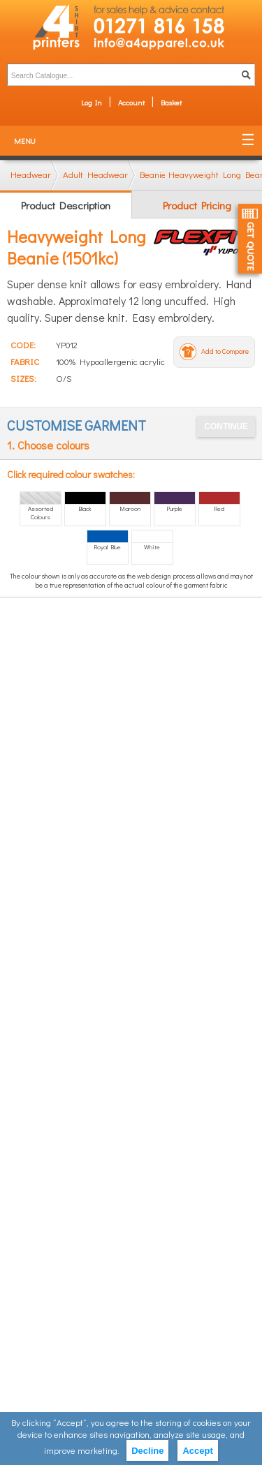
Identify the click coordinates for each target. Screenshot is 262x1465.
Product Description (65, 205)
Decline (147, 1450)
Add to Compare (225, 351)
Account (131, 102)
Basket (171, 102)
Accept (197, 1450)
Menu (25, 140)
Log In (91, 102)
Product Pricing (197, 205)
